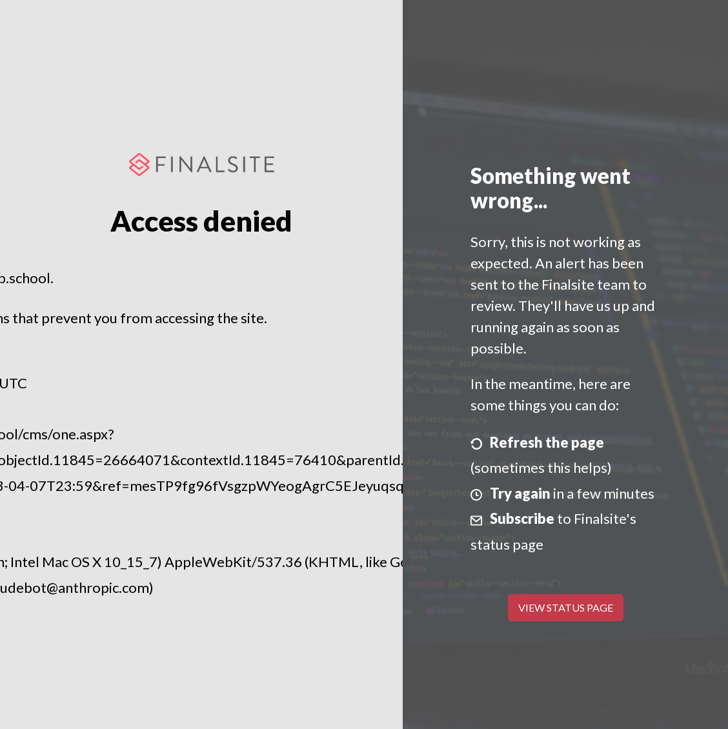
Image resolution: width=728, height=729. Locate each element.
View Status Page (565, 607)
